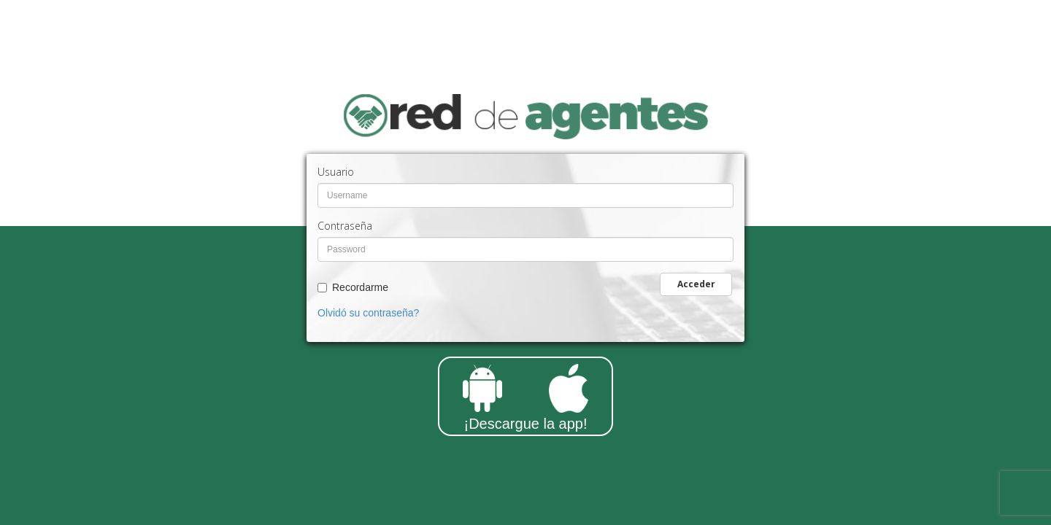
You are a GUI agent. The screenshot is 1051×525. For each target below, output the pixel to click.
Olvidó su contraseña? (368, 313)
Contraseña (344, 226)
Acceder (696, 284)
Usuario (335, 172)
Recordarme (360, 287)
